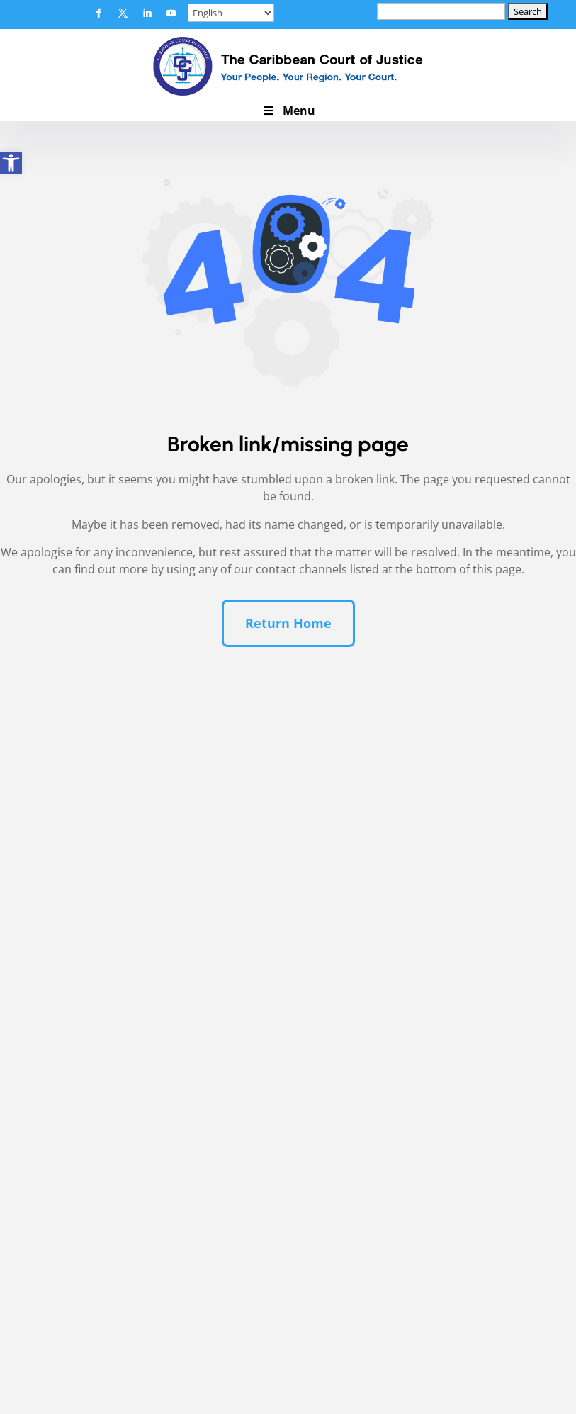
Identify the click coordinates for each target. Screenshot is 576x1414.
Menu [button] (288, 110)
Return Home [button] (288, 624)
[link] (11, 163)
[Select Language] (231, 13)
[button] (99, 13)
